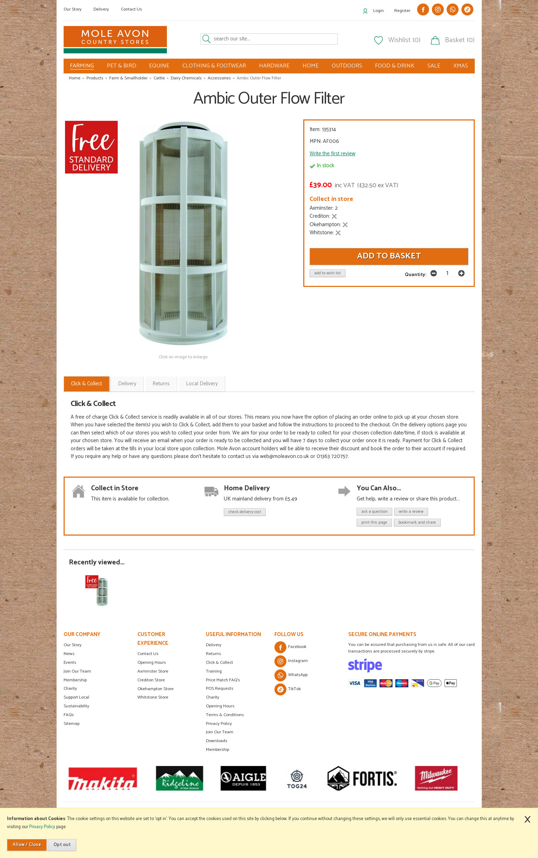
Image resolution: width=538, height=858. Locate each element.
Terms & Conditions (225, 715)
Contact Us (131, 9)
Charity (70, 688)
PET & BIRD (121, 66)
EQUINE (159, 66)
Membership (75, 680)
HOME (311, 66)
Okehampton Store (155, 689)
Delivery (101, 9)
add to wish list (327, 273)
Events (70, 662)
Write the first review (332, 153)
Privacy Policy (219, 723)
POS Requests (219, 688)
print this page (374, 522)
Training (214, 671)
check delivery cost (244, 512)
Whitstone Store (152, 697)
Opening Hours (151, 662)
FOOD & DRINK (394, 66)
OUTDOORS (347, 66)
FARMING (82, 66)
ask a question (374, 511)
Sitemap (71, 723)
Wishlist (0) (404, 40)
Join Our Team (77, 671)
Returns (161, 383)
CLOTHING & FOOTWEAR (214, 66)
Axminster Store (152, 671)
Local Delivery (202, 383)
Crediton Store (151, 680)
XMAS (460, 66)
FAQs (69, 715)
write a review (411, 511)
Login (378, 10)
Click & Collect (86, 383)
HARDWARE (274, 66)
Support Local (76, 697)
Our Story (73, 9)
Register (402, 10)
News (69, 653)
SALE (433, 66)
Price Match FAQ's (223, 680)
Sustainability (76, 706)
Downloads (216, 741)
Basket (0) (460, 40)
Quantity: (415, 275)
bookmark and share (417, 522)
